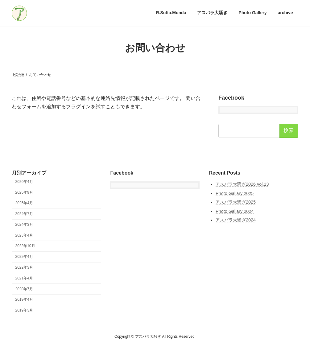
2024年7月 (24, 214)
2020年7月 (24, 289)
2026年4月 (24, 182)
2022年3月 (24, 267)
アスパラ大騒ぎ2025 (236, 202)
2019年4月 (24, 300)
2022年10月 (25, 246)
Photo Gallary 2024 (235, 211)
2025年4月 (24, 203)
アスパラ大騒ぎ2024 (236, 220)
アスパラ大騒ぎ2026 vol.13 (242, 184)
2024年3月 (24, 224)
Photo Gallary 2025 (235, 193)
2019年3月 (24, 310)
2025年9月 (24, 192)
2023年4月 (24, 235)
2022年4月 (24, 256)
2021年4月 (24, 278)
